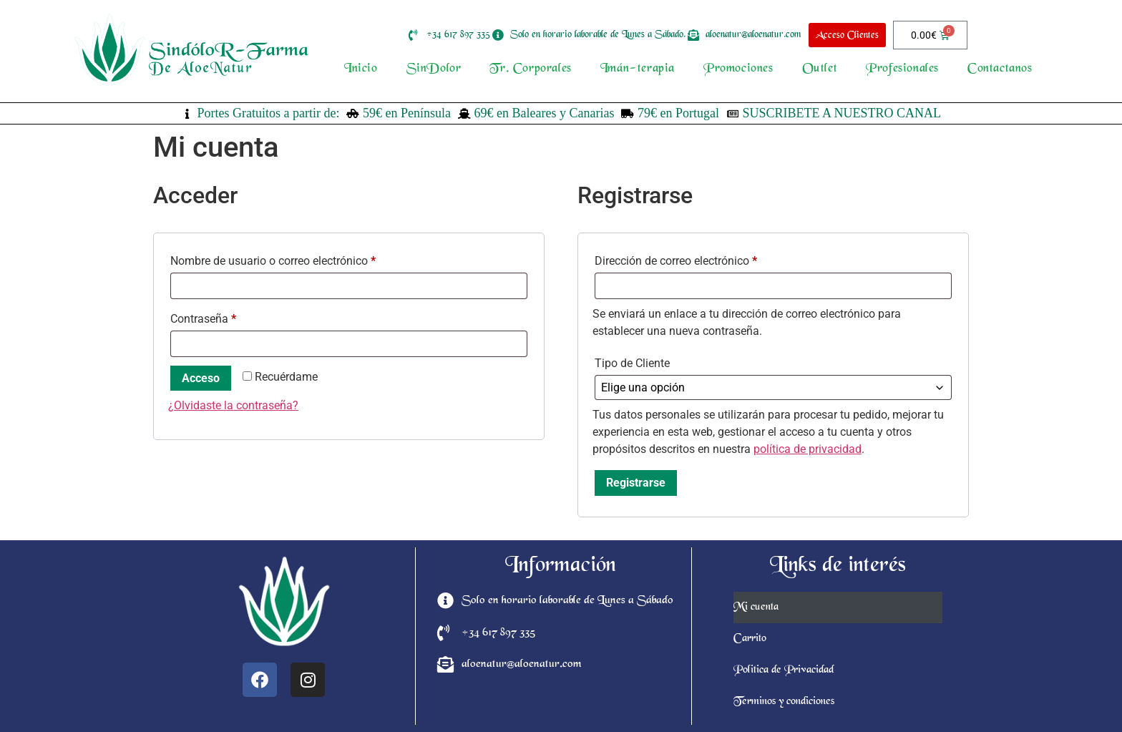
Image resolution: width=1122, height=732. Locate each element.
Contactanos (1000, 69)
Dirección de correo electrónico (703, 259)
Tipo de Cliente (632, 363)
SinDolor (434, 69)
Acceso (201, 378)
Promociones (738, 69)
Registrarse (635, 482)
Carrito (749, 639)
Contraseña (230, 317)
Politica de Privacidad (783, 670)
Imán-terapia (637, 69)
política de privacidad (807, 449)
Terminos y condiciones (783, 702)
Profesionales (902, 69)
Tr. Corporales (530, 69)
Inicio (361, 69)
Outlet (820, 69)
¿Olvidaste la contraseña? (233, 405)
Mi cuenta (756, 607)
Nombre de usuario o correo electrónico (300, 259)
